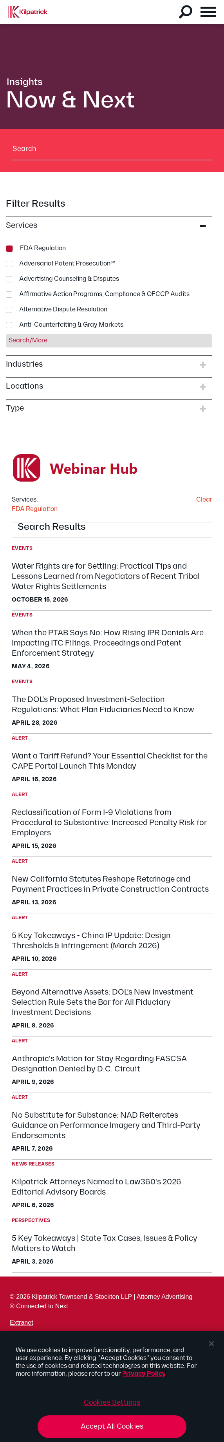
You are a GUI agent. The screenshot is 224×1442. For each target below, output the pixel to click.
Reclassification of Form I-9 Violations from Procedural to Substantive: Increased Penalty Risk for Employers (109, 823)
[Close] (211, 1343)
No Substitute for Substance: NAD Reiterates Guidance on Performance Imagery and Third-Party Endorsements (106, 1125)
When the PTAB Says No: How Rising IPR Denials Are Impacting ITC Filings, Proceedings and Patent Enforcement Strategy (108, 643)
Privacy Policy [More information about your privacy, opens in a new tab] (144, 1374)
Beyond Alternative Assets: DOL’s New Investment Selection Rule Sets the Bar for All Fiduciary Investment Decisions (102, 1002)
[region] (112, 1386)
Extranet (21, 1322)
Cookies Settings (112, 1402)
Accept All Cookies (112, 1426)
